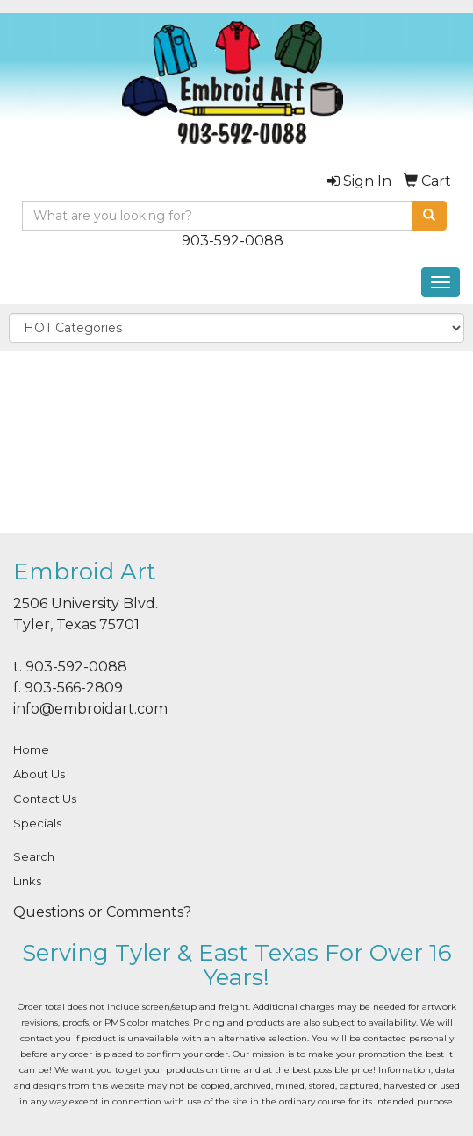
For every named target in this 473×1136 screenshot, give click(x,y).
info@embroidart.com (90, 708)
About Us (39, 774)
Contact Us (44, 799)
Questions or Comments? (102, 912)
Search (33, 856)
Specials (37, 823)
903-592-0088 (232, 240)
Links (27, 881)
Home (31, 749)
